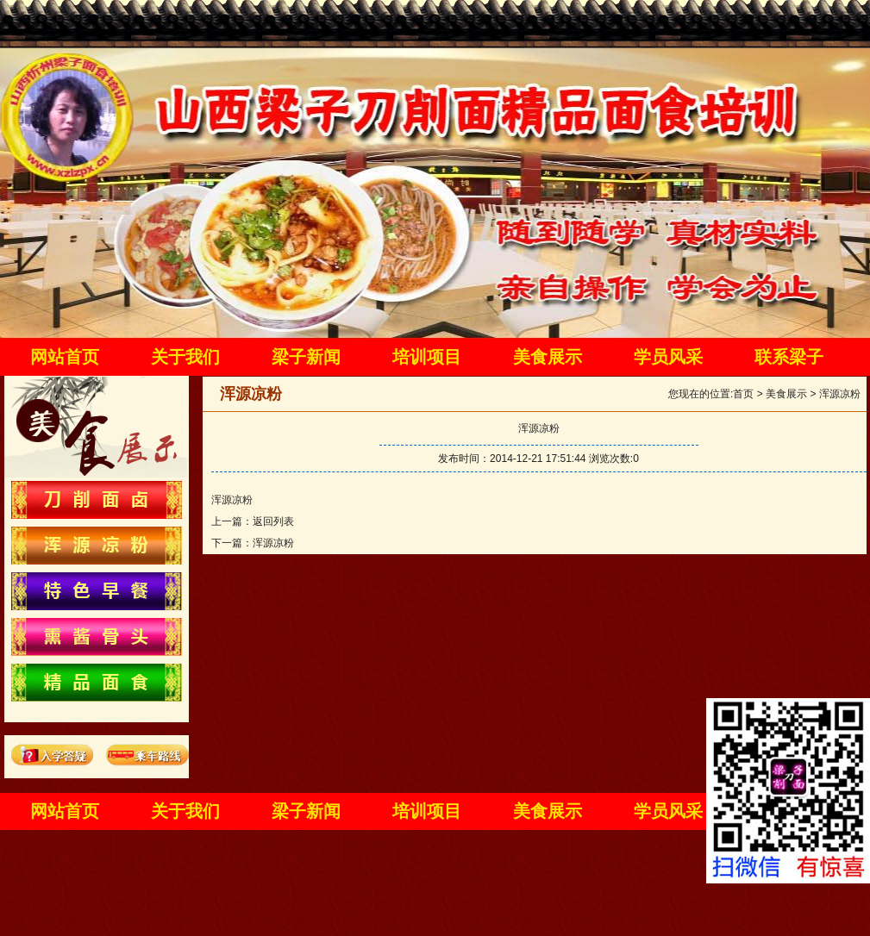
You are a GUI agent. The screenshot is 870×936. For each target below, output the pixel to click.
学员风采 (668, 356)
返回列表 (273, 521)
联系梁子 (788, 356)
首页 (743, 394)
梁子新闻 (306, 356)
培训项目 (426, 356)
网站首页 (64, 356)
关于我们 (185, 356)
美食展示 (547, 356)
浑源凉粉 (840, 394)
